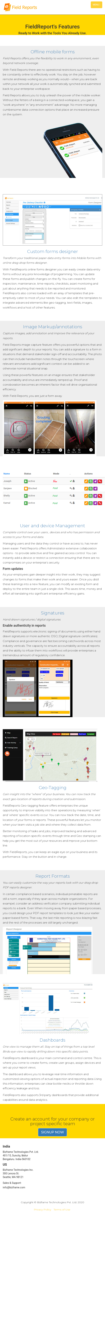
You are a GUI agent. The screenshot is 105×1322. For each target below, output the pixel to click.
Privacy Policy (42, 1209)
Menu (97, 5)
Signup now (52, 1132)
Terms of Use (62, 1209)
